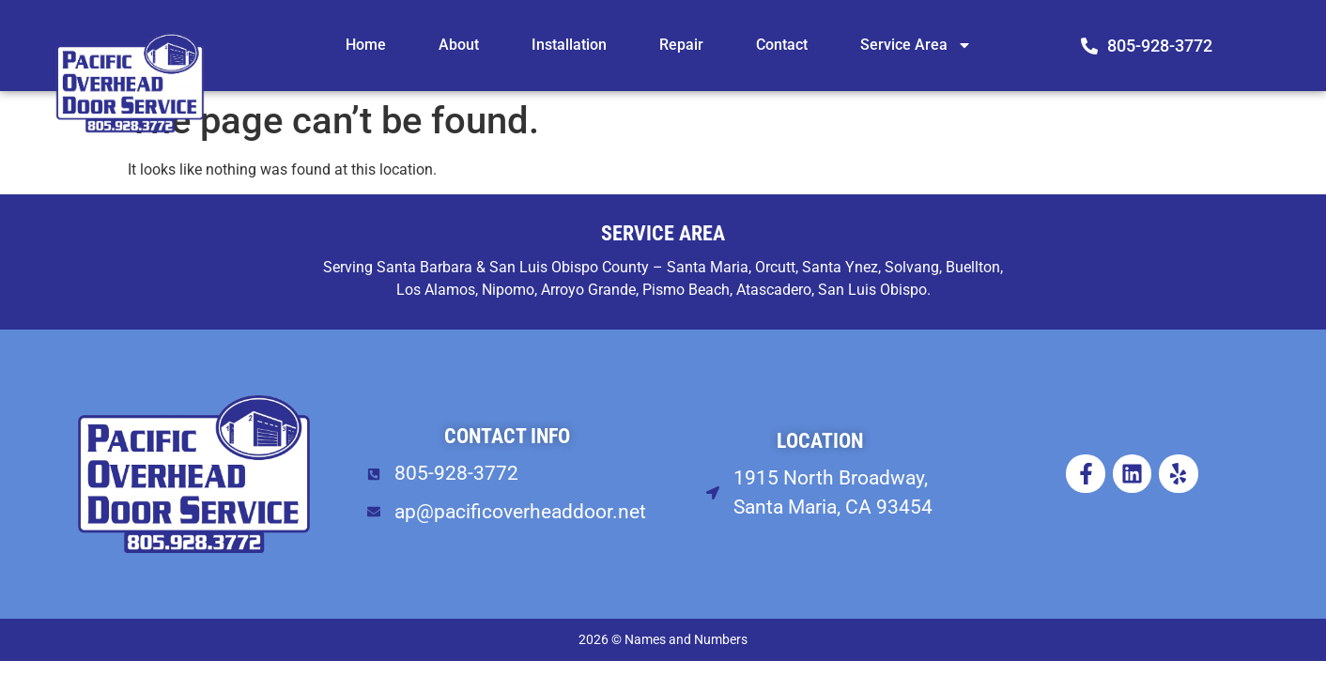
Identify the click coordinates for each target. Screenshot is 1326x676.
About (459, 45)
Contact (782, 45)
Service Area (916, 45)
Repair (681, 45)
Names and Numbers (686, 639)
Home (366, 45)
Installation (569, 45)
